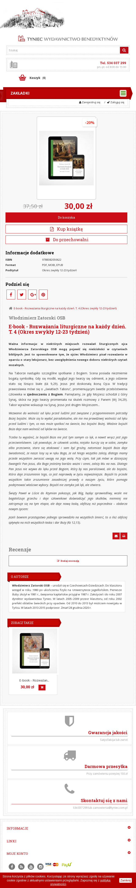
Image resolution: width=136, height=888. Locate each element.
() (38, 78)
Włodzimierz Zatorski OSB (37, 318)
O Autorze (20, 577)
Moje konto (17, 853)
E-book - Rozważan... (34, 680)
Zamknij (125, 880)
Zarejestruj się (89, 102)
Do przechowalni (70, 239)
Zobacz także (22, 623)
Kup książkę (66, 229)
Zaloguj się (115, 102)
